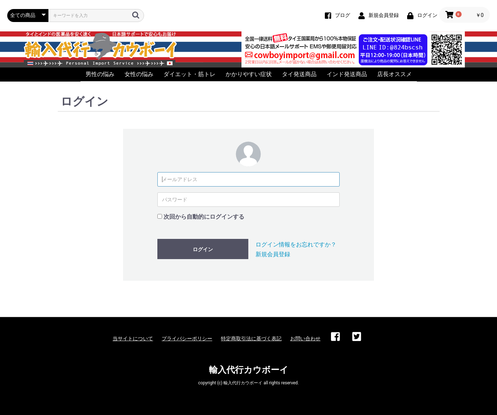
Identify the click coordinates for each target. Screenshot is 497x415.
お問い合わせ (305, 338)
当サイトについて (133, 338)
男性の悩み (100, 74)
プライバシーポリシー (187, 338)
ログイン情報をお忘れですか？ (296, 244)
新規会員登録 (273, 254)
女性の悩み (139, 74)
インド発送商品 (347, 74)
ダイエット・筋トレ (189, 74)
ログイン (203, 249)
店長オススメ (394, 74)
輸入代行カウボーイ (248, 370)
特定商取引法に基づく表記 (251, 338)
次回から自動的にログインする (204, 216)
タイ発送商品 (299, 74)
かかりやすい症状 (249, 74)
